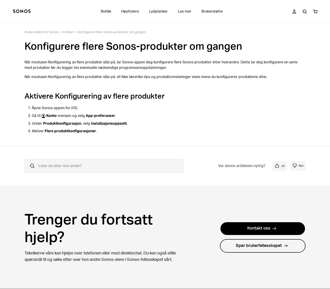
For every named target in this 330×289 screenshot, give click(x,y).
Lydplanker (158, 11)
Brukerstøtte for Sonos (41, 32)
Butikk (106, 11)
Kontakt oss (261, 228)
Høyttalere (130, 11)
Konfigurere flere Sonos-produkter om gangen (111, 32)
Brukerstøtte (212, 11)
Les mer (184, 11)
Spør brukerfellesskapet (262, 246)
